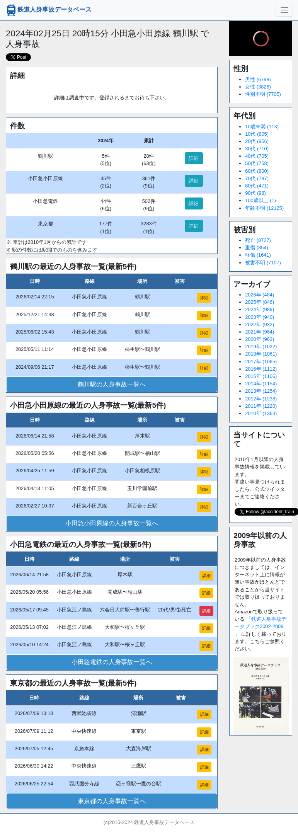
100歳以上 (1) (260, 200)
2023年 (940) (259, 317)
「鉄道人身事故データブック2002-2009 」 (260, 626)
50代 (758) (257, 163)
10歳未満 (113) (262, 126)
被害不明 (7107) (263, 263)
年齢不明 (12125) (264, 208)
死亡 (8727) (258, 240)
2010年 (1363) (261, 413)
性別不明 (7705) (263, 94)
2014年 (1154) (261, 384)
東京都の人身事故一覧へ (112, 801)
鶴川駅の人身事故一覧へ (112, 384)
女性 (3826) (258, 87)
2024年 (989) (259, 309)
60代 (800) (257, 171)
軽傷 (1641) (258, 255)
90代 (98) (255, 193)
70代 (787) (257, 178)
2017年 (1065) (261, 361)
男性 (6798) (258, 79)
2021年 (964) (259, 332)
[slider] (261, 38)
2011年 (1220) (261, 406)
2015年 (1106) (261, 376)
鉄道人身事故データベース (48, 10)
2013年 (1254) (261, 391)
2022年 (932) (259, 324)
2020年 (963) (259, 339)
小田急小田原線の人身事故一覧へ (111, 523)
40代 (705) (257, 156)
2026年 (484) (259, 295)
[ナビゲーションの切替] (284, 10)
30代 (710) (257, 149)
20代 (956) (257, 141)
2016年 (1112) (261, 369)
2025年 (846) (259, 302)
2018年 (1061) (261, 354)
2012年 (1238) (261, 399)
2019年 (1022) (261, 346)
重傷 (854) (256, 247)
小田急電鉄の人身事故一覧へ (112, 662)
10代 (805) (257, 134)
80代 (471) (257, 186)
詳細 (194, 158)
